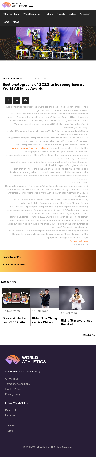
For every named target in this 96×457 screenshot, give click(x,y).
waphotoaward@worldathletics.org (31, 148)
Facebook (10, 410)
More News (88, 334)
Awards (61, 13)
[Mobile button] (31, 5)
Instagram (10, 415)
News (16, 21)
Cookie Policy (13, 388)
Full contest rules (78, 241)
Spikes (72, 13)
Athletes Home (11, 13)
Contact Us (11, 378)
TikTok (9, 430)
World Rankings (31, 13)
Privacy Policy (12, 394)
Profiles (48, 13)
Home (6, 21)
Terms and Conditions (17, 383)
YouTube (10, 425)
